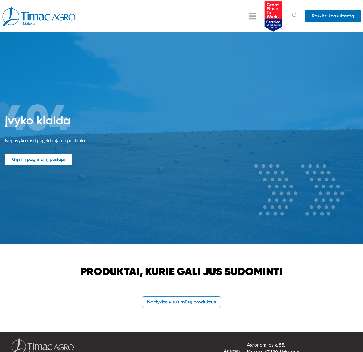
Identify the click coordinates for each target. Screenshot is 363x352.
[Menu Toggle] (252, 16)
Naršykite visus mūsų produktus (181, 302)
